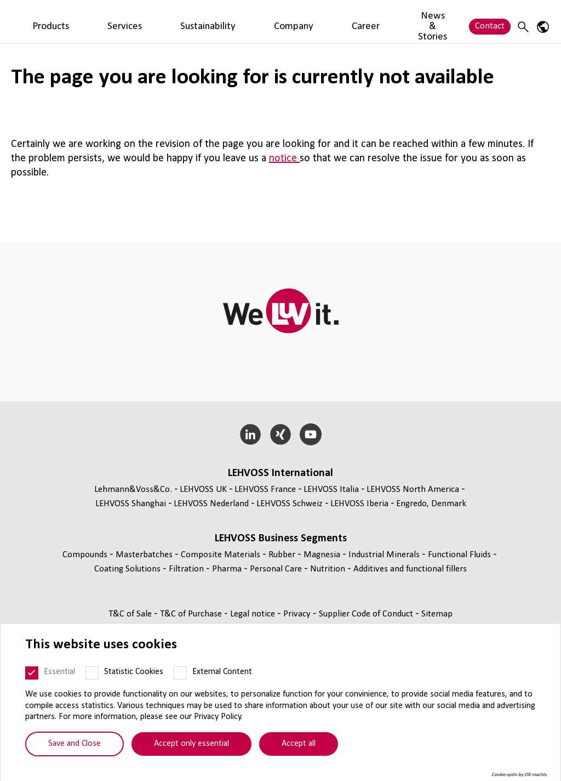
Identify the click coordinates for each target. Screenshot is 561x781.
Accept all (299, 743)
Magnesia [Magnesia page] (323, 554)
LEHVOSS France (265, 489)
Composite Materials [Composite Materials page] (221, 554)
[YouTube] (310, 434)
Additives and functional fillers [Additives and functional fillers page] (410, 569)
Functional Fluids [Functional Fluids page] (460, 554)
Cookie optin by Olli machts (519, 774)
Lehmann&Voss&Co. (133, 489)
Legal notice (253, 614)
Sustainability (231, 21)
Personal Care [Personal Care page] (277, 569)
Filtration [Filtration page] (187, 569)
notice (284, 158)
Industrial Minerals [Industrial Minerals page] (385, 554)
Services (178, 21)
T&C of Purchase (192, 614)
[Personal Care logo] (52, 21)
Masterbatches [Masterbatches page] (145, 554)
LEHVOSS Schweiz (289, 503)
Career (329, 21)
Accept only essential (191, 743)
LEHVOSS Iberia (359, 503)
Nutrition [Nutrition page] (328, 569)
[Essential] (31, 673)
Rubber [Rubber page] (282, 554)
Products (134, 21)
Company (287, 21)
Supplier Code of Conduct (367, 614)
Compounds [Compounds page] (86, 554)
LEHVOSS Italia (331, 489)
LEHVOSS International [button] (280, 473)
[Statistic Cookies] (92, 673)
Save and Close (74, 743)
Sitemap (437, 614)
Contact (490, 21)
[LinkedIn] (251, 434)
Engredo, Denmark (431, 503)
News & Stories (383, 21)
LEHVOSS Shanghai (130, 503)
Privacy (298, 614)
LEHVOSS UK (203, 489)
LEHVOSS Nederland (211, 503)
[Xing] (281, 434)
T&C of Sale (131, 614)
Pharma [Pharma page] (228, 569)
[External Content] (180, 673)
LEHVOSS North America (413, 489)
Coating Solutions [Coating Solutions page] (128, 569)
